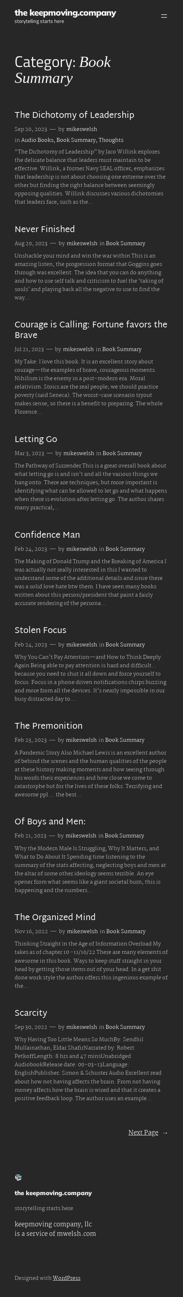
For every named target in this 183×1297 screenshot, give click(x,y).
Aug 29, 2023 (31, 243)
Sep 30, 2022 (31, 1027)
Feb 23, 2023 (31, 740)
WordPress (66, 1278)
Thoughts (111, 140)
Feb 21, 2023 (31, 836)
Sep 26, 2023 (31, 129)
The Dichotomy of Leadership (74, 116)
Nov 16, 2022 (31, 931)
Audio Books (37, 140)
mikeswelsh (81, 129)
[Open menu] (164, 16)
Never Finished (45, 230)
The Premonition (49, 727)
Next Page (148, 1133)
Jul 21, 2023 (29, 349)
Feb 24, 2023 (31, 549)
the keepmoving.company (65, 12)
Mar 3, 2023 (29, 453)
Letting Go (36, 440)
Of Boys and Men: (50, 822)
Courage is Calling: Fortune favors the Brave (91, 331)
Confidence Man (47, 536)
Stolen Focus (41, 631)
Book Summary (76, 140)
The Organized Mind (55, 918)
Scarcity (31, 1014)
